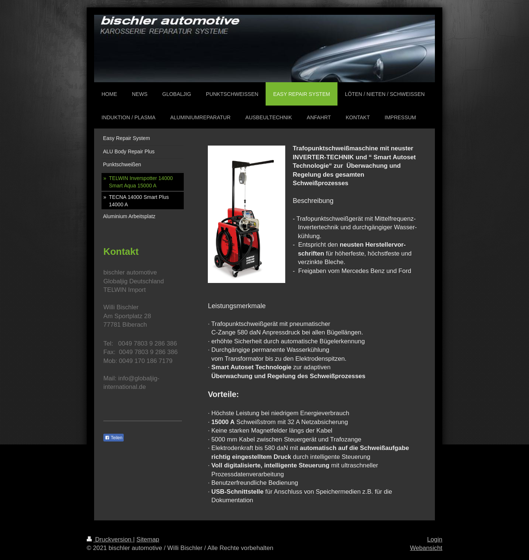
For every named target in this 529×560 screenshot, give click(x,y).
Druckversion (110, 539)
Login (434, 539)
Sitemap (147, 539)
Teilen (113, 437)
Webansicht (426, 547)
